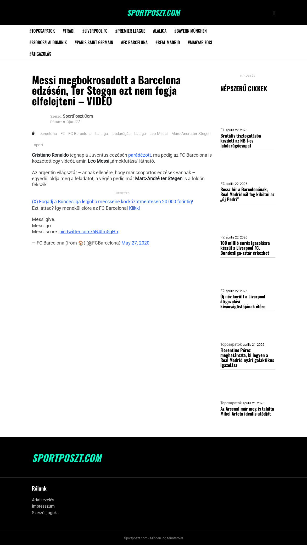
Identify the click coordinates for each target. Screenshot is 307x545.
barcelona (48, 133)
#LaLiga (160, 31)
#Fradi (68, 31)
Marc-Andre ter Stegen (190, 133)
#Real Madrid (167, 42)
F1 (222, 130)
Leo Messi (158, 133)
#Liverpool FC (95, 31)
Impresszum (43, 506)
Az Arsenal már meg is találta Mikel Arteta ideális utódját (247, 411)
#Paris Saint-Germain (94, 42)
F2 (62, 133)
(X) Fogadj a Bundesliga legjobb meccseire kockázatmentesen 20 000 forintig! (112, 201)
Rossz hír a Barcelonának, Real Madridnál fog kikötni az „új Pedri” (247, 194)
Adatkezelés (43, 499)
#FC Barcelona (134, 42)
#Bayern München (190, 31)
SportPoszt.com (153, 12)
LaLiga (140, 133)
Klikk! (134, 208)
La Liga (101, 133)
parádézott (139, 155)
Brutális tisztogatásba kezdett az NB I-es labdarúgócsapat (240, 140)
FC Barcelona (80, 133)
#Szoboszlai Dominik (48, 42)
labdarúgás (121, 133)
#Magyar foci (200, 42)
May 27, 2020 (135, 243)
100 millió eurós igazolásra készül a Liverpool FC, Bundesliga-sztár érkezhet (245, 247)
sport (38, 145)
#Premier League (130, 31)
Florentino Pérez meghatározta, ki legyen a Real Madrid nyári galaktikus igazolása (247, 357)
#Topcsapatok (42, 31)
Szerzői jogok (44, 512)
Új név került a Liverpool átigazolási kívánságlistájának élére (242, 301)
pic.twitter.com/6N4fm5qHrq (89, 231)
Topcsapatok (231, 344)
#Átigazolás (40, 54)
